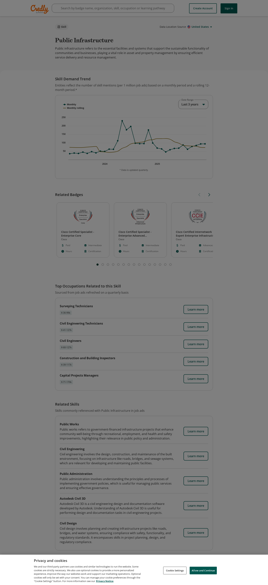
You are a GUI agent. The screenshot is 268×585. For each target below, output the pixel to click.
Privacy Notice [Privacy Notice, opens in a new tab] (105, 581)
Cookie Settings (175, 570)
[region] (134, 570)
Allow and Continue (203, 570)
